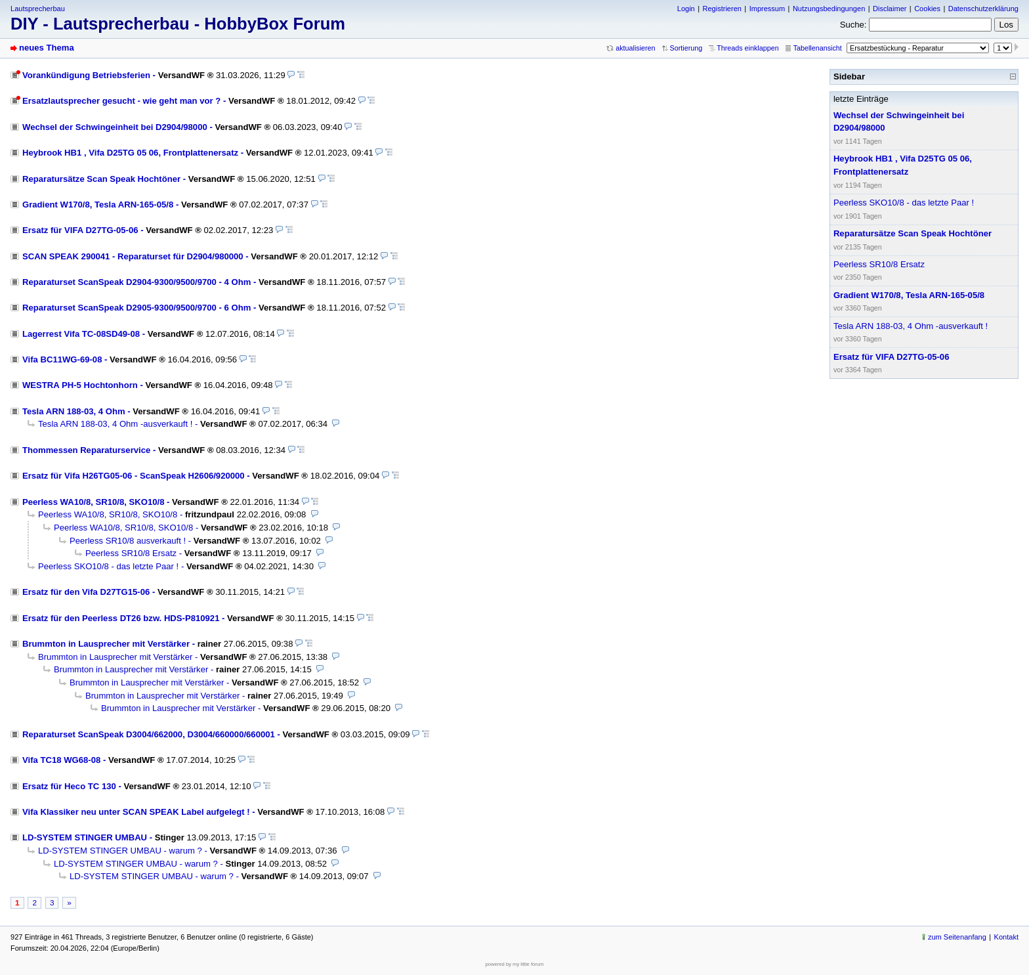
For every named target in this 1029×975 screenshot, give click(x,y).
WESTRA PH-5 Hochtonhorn (80, 385)
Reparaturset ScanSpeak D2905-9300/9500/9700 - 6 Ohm (136, 308)
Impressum (767, 8)
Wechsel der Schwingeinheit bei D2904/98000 (114, 127)
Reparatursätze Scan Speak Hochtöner (101, 179)
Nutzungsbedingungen (829, 8)
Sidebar (849, 76)
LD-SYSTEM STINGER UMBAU (84, 837)
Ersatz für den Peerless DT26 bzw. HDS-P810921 (120, 618)
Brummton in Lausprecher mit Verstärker (106, 644)
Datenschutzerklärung (983, 8)
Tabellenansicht (817, 48)
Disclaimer (889, 8)
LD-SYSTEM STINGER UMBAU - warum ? (120, 851)
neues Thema (46, 48)
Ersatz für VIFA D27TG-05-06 (80, 230)
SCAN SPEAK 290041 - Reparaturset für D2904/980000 (132, 256)
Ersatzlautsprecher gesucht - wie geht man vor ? (121, 101)
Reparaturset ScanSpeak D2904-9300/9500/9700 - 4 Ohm (136, 282)
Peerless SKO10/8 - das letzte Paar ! (108, 566)
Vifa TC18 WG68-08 (61, 760)
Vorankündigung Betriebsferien (86, 75)
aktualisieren (635, 48)
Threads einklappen (747, 48)
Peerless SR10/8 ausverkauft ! (128, 541)
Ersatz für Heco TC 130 (69, 786)
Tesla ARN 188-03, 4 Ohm (73, 411)
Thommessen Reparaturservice (86, 450)
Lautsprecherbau (37, 8)
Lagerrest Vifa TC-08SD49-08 (81, 334)
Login (686, 8)
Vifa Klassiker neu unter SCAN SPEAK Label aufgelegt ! (136, 812)
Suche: (853, 25)
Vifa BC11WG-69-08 (62, 359)
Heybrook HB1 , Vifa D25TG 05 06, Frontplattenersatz (130, 153)
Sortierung (686, 48)
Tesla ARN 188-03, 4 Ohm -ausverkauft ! (115, 424)
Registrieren (721, 8)
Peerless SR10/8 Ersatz (131, 553)
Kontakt (1006, 937)
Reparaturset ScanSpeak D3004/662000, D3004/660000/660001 (148, 734)
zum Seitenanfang (957, 937)
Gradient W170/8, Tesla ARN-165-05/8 (97, 204)
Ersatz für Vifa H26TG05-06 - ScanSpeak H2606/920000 (133, 476)
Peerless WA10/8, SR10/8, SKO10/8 (93, 502)
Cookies (927, 8)
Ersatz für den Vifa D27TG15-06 (86, 592)
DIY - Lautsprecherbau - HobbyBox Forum (177, 23)
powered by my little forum (515, 964)
